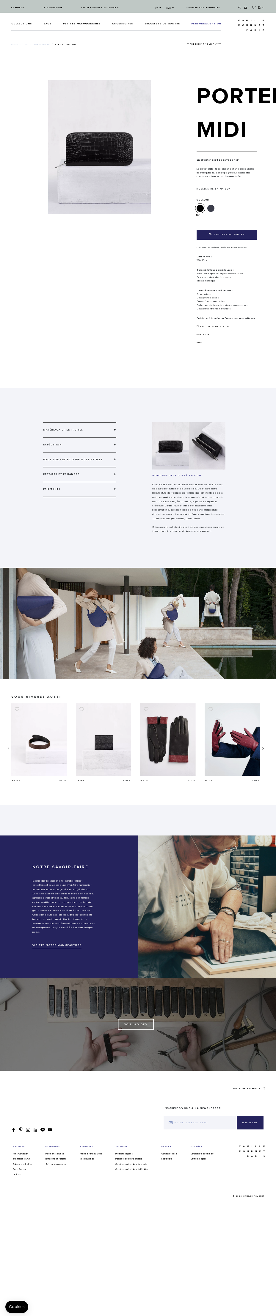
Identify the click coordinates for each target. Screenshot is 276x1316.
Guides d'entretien (22, 1180)
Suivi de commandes (56, 1180)
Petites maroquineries (82, 24)
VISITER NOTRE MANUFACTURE (56, 961)
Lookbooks (166, 1175)
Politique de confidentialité (128, 1175)
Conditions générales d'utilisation (131, 1185)
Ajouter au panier (226, 234)
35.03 (80, 781)
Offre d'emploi (198, 1175)
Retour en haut (248, 1104)
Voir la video (135, 1040)
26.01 (209, 781)
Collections (21, 24)
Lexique (17, 1190)
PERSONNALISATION (206, 24)
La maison (17, 8)
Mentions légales (124, 1170)
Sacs (47, 24)
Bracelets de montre (162, 24)
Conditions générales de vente (131, 1180)
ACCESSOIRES (122, 24)
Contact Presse (169, 1170)
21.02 (144, 781)
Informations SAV (21, 1175)
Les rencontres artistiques (100, 8)
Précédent (197, 44)
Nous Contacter (20, 1170)
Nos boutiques (87, 1175)
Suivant (212, 44)
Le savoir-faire (53, 8)
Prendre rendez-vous (91, 1170)
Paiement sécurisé (55, 1170)
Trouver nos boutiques (203, 8)
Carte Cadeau (19, 1185)
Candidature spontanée (202, 1170)
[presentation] (8, 756)
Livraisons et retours (56, 1175)
